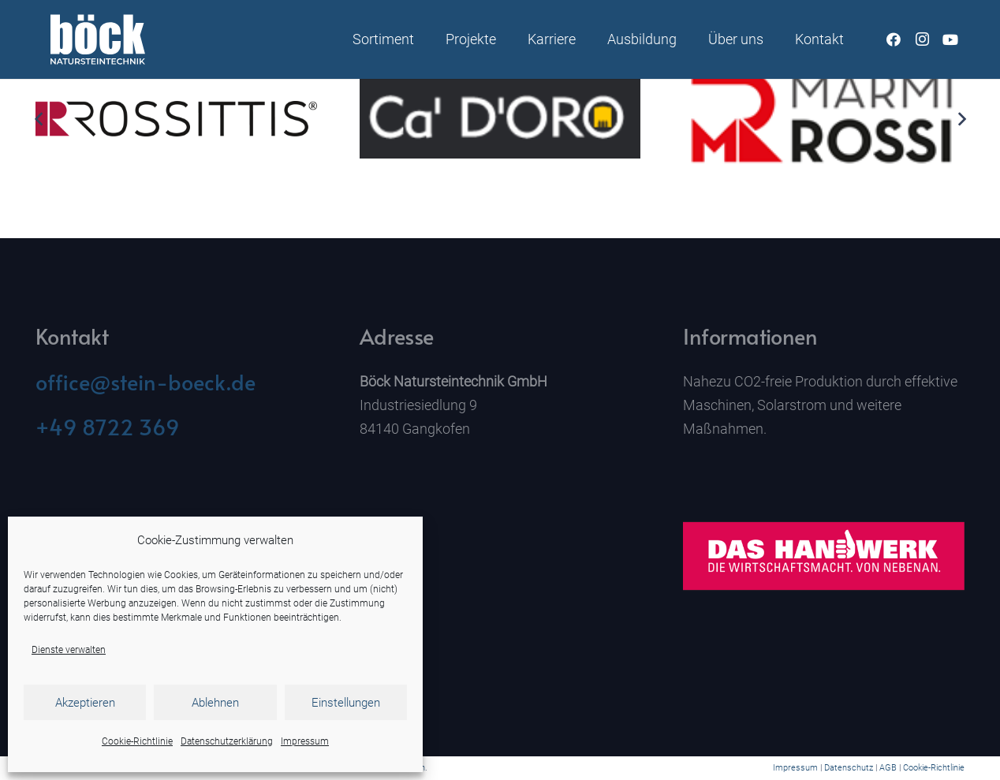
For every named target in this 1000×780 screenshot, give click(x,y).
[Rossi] (824, 119)
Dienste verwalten (69, 649)
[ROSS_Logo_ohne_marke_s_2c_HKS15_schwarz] (176, 119)
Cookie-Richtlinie (137, 741)
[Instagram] (922, 39)
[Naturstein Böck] (97, 39)
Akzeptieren (85, 703)
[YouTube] (950, 39)
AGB (888, 768)
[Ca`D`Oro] (500, 119)
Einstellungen (346, 703)
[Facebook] (893, 39)
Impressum (305, 741)
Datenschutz (848, 768)
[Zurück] (39, 119)
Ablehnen (215, 703)
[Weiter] (961, 119)
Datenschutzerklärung (227, 741)
